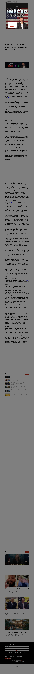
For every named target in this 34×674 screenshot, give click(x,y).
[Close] (17, 6)
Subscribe (12, 26)
